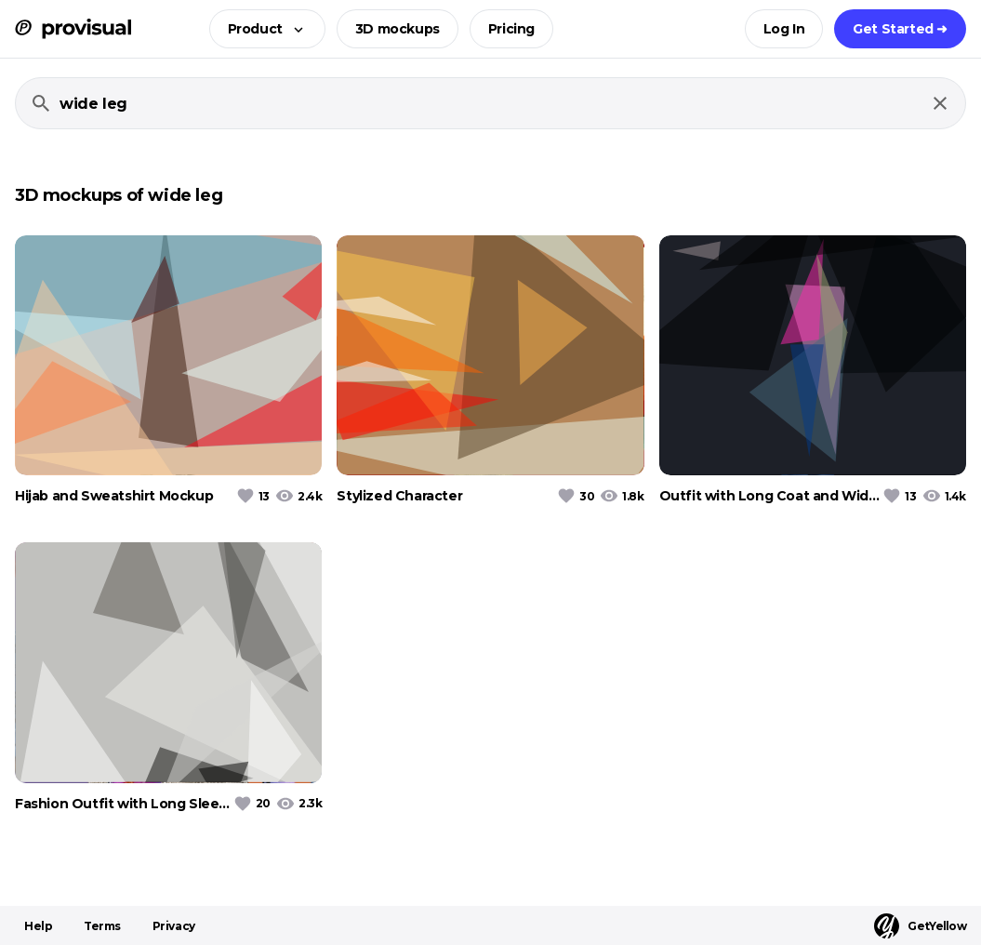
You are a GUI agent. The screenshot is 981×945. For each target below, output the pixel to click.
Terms (102, 926)
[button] (261, 28)
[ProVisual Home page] (73, 29)
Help (38, 926)
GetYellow (920, 925)
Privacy (173, 926)
